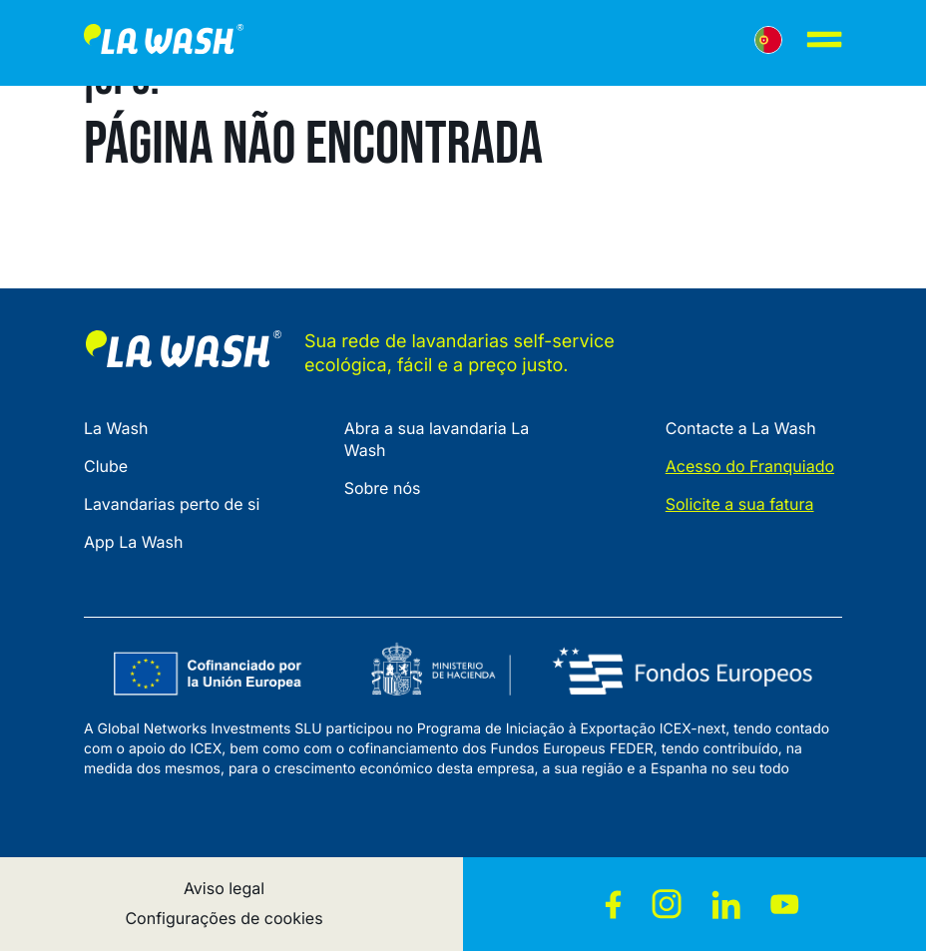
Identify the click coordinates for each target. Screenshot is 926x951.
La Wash (116, 428)
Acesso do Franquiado (750, 466)
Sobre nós (382, 488)
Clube (106, 466)
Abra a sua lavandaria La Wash (437, 439)
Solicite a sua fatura (740, 504)
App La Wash (134, 542)
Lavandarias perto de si (171, 504)
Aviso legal (224, 888)
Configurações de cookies (223, 918)
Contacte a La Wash (741, 428)
